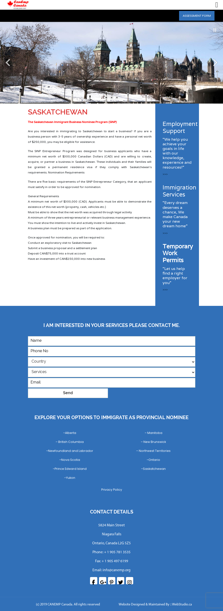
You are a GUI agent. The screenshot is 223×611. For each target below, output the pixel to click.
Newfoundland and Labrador (70, 451)
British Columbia (71, 442)
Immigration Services (179, 191)
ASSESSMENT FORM (197, 15)
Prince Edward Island (71, 469)
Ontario (154, 460)
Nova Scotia (70, 460)
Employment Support (180, 127)
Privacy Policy (111, 490)
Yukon (70, 478)
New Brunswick (154, 442)
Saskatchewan (154, 469)
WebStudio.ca (182, 604)
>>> (165, 174)
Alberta (70, 433)
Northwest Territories (155, 451)
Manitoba (154, 433)
